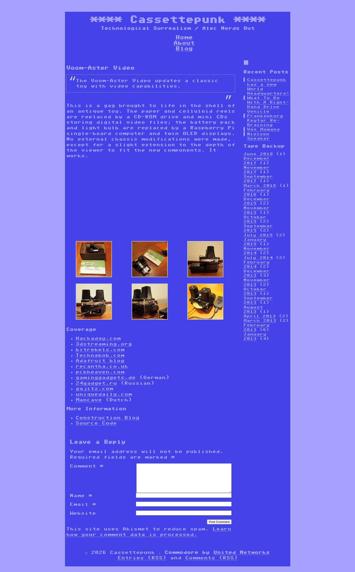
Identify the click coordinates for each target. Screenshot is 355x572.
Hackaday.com (98, 338)
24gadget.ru (96, 383)
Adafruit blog (100, 360)
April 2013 (259, 316)
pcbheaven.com (100, 372)
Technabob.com (100, 355)
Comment (86, 466)
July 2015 (258, 235)
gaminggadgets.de (106, 377)
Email (83, 510)
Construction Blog (107, 417)
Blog (184, 48)
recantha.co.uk (102, 366)
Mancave (89, 400)
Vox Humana (263, 129)
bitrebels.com (100, 349)
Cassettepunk (177, 19)
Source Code (96, 423)
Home (184, 37)
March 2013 (259, 320)
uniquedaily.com (104, 394)
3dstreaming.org (104, 344)
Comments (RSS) (211, 563)
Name (81, 501)
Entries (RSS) (142, 563)
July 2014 (258, 257)
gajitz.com (94, 388)
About (184, 42)
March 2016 (259, 185)
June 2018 (258, 154)
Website (83, 519)
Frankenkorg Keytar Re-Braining (265, 120)
